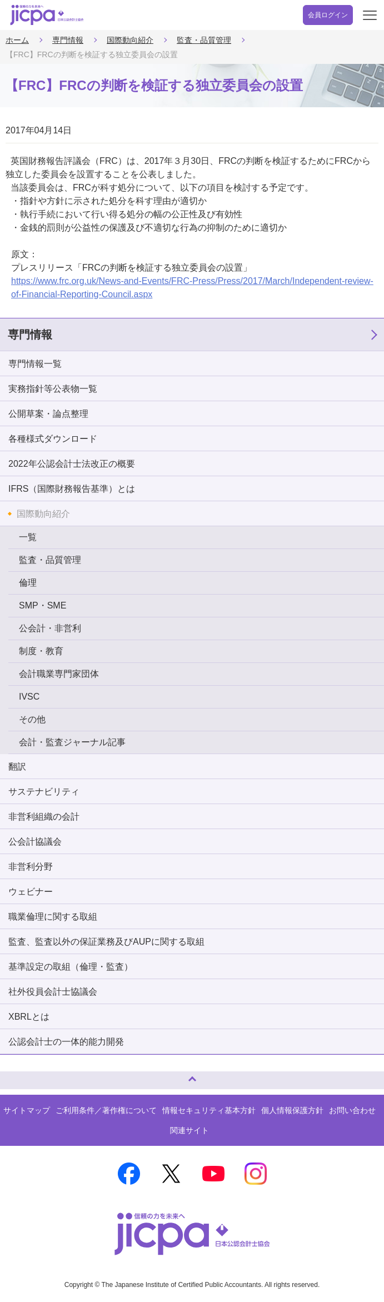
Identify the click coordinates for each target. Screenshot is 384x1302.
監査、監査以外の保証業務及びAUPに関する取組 (106, 941)
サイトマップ (26, 1110)
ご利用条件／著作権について (106, 1110)
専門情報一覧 (35, 363)
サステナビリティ (43, 791)
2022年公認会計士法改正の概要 (71, 463)
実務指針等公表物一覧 (52, 388)
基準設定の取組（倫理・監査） (70, 966)
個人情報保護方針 (292, 1110)
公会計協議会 (35, 841)
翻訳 (17, 766)
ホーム (17, 40)
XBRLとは (28, 1016)
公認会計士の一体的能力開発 (66, 1041)
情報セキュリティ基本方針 (209, 1110)
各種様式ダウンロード (52, 438)
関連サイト (189, 1130)
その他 (32, 719)
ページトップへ (19, 1075)
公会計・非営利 (50, 628)
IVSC (29, 696)
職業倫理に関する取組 (52, 916)
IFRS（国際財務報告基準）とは (71, 488)
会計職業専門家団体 (59, 674)
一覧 (28, 537)
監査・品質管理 (204, 40)
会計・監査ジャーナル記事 (72, 742)
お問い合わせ (352, 1110)
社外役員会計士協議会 (52, 991)
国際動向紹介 (130, 40)
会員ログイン (328, 15)
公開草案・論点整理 (48, 413)
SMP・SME (42, 605)
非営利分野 (30, 866)
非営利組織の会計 (43, 816)
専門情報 (67, 40)
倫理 (28, 582)
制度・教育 (41, 651)
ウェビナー (30, 891)
